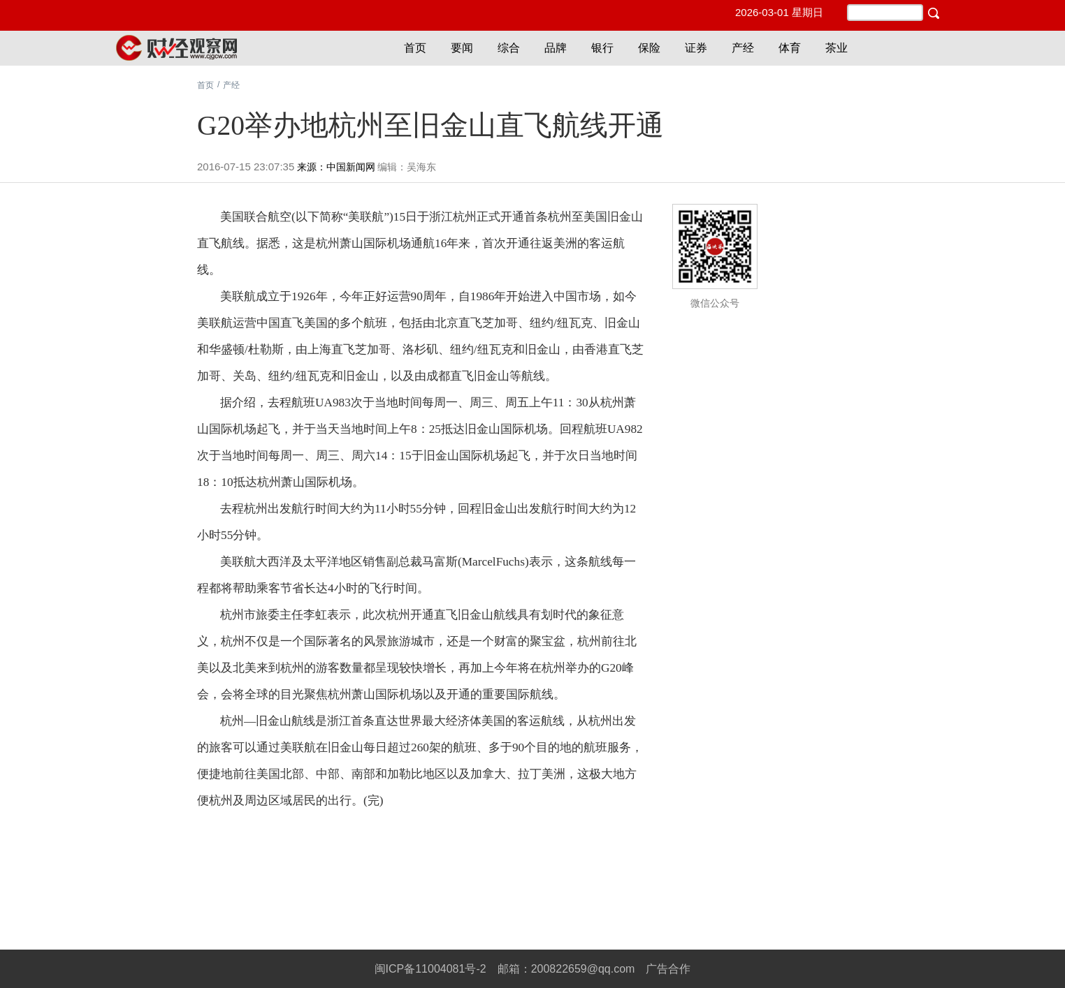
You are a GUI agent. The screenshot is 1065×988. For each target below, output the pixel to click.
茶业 (836, 48)
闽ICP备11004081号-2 (430, 969)
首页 (415, 48)
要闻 (462, 48)
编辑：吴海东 (406, 166)
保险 (649, 48)
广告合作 (668, 969)
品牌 (555, 48)
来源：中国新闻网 (336, 166)
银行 (602, 48)
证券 (696, 48)
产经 (743, 48)
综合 (509, 48)
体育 (789, 48)
